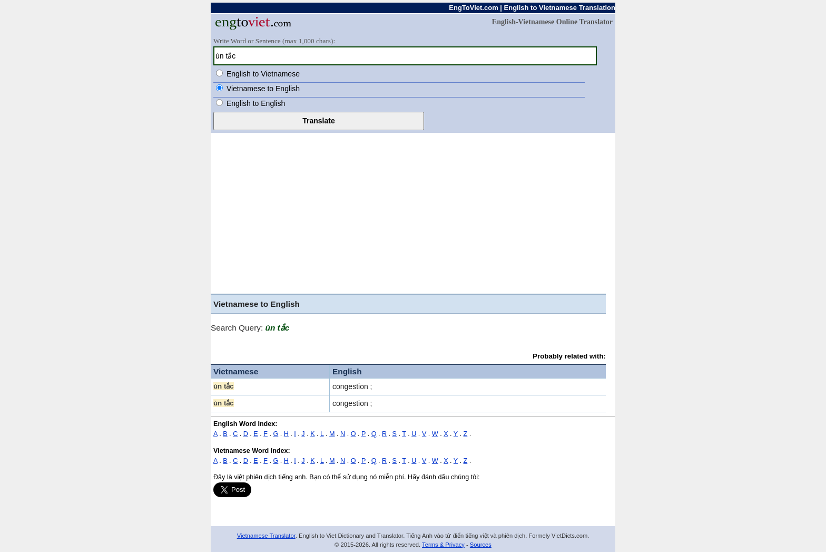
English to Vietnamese (263, 74)
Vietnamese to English (263, 88)
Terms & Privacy (443, 544)
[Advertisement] (408, 214)
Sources (480, 544)
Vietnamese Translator (266, 535)
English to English (256, 103)
